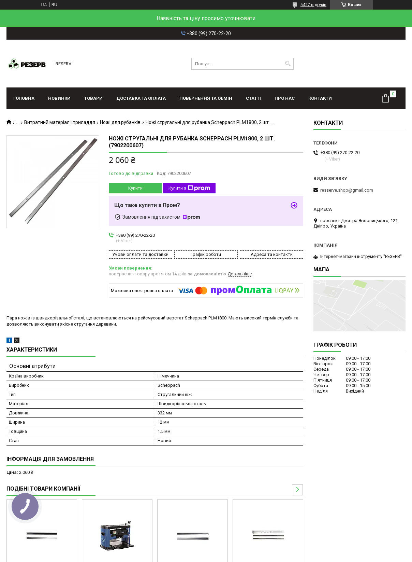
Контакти (320, 98)
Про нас (285, 98)
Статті (253, 98)
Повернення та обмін (205, 98)
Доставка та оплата (141, 98)
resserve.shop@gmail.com (346, 190)
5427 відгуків (313, 4)
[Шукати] (288, 64)
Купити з (189, 188)
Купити (135, 188)
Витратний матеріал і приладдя (59, 122)
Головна (23, 98)
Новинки (59, 98)
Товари (93, 98)
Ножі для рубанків (120, 122)
